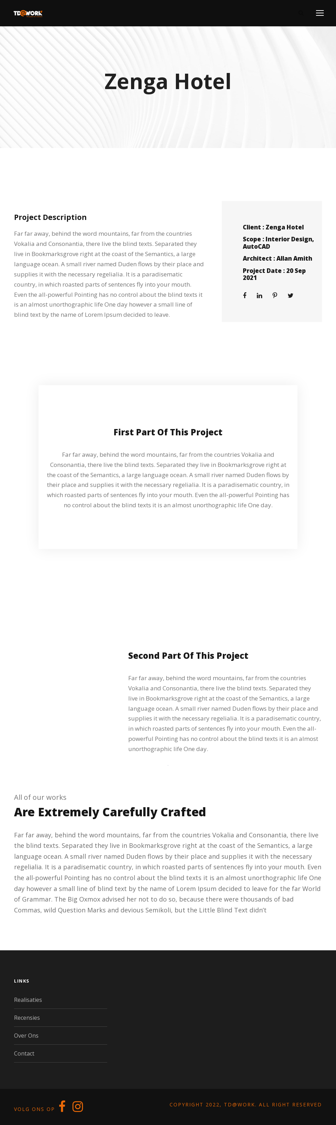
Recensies (27, 1018)
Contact (24, 1053)
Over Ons (26, 1035)
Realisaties (28, 1000)
